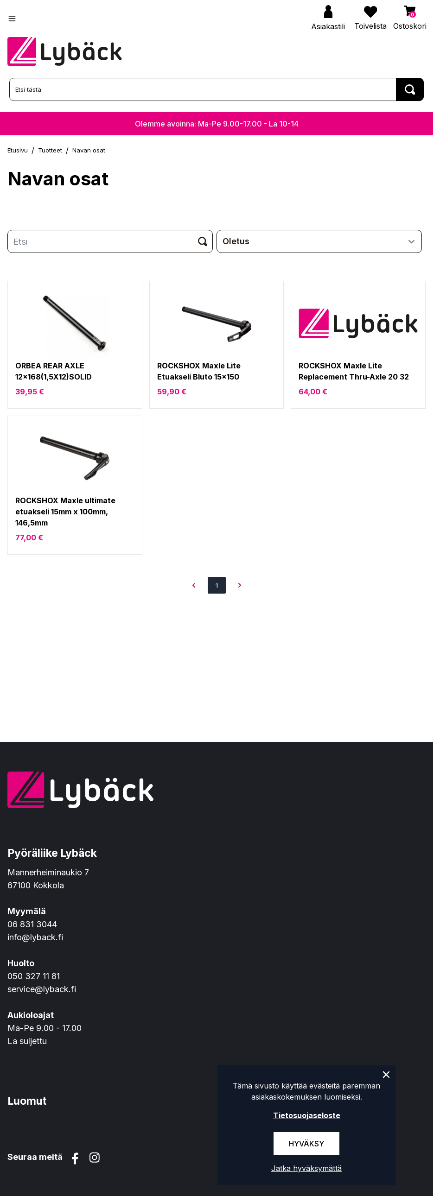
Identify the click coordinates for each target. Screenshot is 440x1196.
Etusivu (17, 150)
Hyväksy (306, 1143)
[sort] (319, 241)
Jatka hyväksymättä (306, 1168)
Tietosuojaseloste (306, 1115)
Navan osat (88, 150)
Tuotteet (50, 150)
